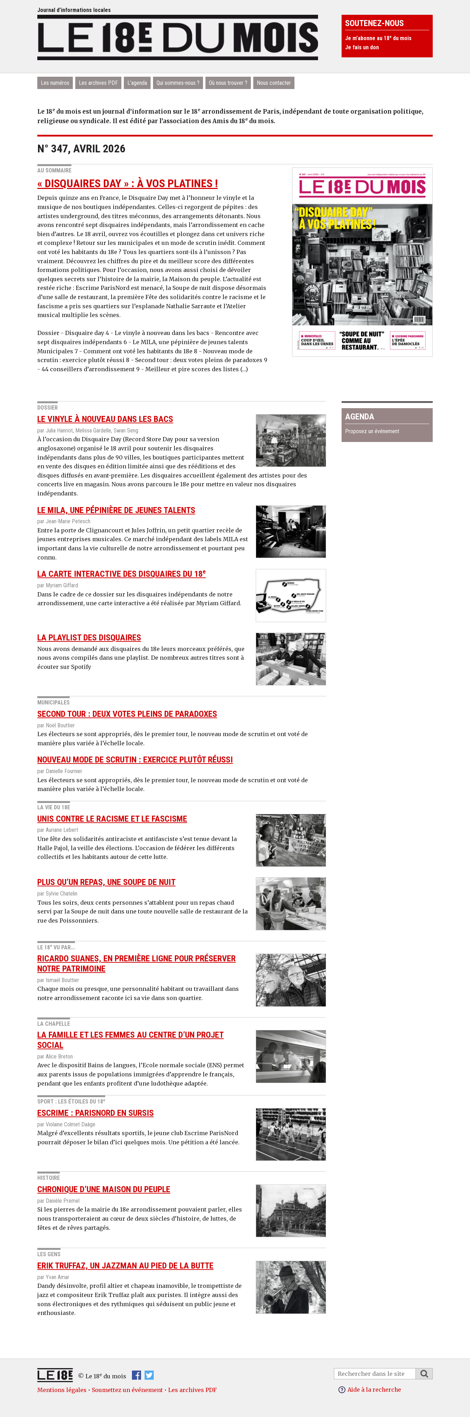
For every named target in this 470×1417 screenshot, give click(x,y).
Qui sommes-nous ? (178, 83)
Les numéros (55, 83)
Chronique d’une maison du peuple (103, 1189)
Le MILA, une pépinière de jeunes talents (116, 510)
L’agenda (137, 83)
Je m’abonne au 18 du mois (378, 38)
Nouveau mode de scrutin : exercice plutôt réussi (135, 760)
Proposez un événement (372, 431)
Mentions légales (62, 1389)
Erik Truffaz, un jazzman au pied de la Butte (125, 1266)
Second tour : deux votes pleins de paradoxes (127, 714)
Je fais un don (362, 47)
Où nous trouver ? (228, 83)
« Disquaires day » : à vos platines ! (127, 183)
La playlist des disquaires (89, 638)
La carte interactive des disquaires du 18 (121, 574)
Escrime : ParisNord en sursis (95, 1113)
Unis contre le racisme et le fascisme (112, 819)
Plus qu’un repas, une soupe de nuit (106, 882)
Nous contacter (274, 83)
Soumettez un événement (127, 1389)
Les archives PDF (98, 83)
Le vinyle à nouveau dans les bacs (105, 419)
